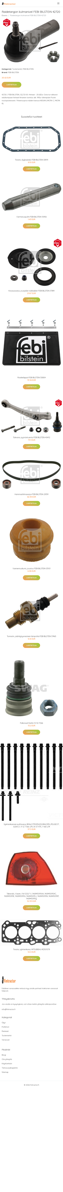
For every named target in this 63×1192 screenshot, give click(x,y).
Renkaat (5, 1031)
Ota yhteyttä (7, 1059)
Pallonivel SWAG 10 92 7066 (31, 723)
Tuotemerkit (17, 69)
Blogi (4, 1055)
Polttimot (5, 1027)
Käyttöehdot (7, 1063)
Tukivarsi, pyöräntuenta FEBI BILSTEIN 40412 (31, 437)
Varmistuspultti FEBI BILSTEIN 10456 (31, 217)
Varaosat (5, 1040)
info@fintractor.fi (8, 1009)
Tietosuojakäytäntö (10, 1068)
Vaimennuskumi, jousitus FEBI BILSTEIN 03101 (32, 568)
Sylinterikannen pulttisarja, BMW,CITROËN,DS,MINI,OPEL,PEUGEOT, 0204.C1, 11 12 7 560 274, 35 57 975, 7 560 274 (31, 825)
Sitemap (5, 1072)
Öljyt (3, 1022)
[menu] (58, 3)
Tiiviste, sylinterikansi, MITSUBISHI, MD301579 (31, 949)
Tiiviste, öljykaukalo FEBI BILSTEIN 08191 (31, 160)
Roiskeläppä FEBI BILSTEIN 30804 (32, 377)
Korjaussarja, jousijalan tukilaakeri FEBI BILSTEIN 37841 (32, 291)
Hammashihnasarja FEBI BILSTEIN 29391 (32, 494)
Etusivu (4, 15)
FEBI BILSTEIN (28, 69)
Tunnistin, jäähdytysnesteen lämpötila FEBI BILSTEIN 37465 (31, 636)
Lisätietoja (12, 85)
